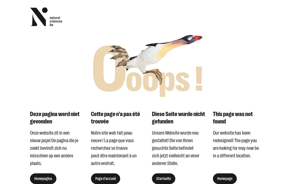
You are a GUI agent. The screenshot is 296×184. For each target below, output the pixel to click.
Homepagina (43, 178)
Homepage (224, 178)
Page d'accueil (105, 178)
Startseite (163, 178)
